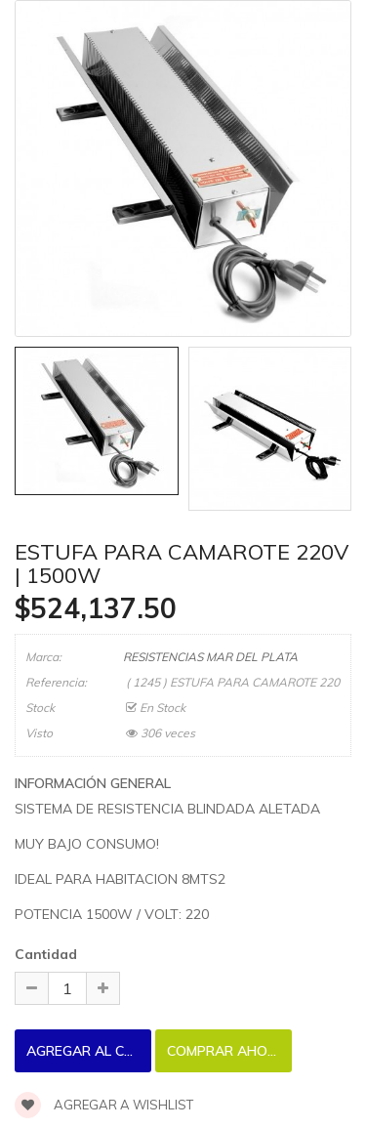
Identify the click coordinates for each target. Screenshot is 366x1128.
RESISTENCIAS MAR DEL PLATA (210, 656)
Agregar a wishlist (104, 1104)
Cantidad (46, 954)
